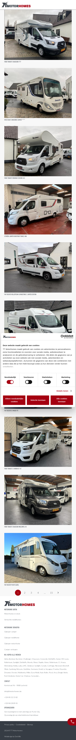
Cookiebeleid (20, 725)
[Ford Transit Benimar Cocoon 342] (38, 151)
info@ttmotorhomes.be (13, 691)
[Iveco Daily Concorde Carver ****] (38, 93)
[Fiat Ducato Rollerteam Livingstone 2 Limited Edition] (38, 267)
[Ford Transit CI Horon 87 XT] (38, 442)
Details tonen (62, 391)
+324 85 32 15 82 (11, 697)
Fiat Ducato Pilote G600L (11, 585)
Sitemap (30, 725)
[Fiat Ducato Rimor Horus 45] (38, 326)
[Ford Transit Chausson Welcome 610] (38, 500)
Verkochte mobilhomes (12, 620)
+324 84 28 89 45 (11, 703)
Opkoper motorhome (12, 643)
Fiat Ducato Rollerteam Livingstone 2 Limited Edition (20, 294)
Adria (6, 659)
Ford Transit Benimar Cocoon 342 (14, 178)
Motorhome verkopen (11, 627)
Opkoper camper (10, 632)
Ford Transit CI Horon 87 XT (12, 469)
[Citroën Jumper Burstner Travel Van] (38, 209)
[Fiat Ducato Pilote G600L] (38, 558)
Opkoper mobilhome (11, 638)
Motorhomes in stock (12, 614)
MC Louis (65, 659)
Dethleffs (51, 659)
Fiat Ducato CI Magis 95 (11, 411)
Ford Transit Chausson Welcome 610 (15, 527)
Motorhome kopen (10, 610)
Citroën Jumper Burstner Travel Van (15, 236)
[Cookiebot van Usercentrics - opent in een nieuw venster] (62, 336)
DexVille (18, 736)
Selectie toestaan (38, 400)
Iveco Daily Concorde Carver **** (14, 120)
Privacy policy (9, 725)
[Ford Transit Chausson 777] (38, 35)
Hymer (58, 659)
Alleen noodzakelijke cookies (14, 400)
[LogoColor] (16, 5)
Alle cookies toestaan (61, 400)
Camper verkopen (11, 649)
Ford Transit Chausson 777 (12, 62)
